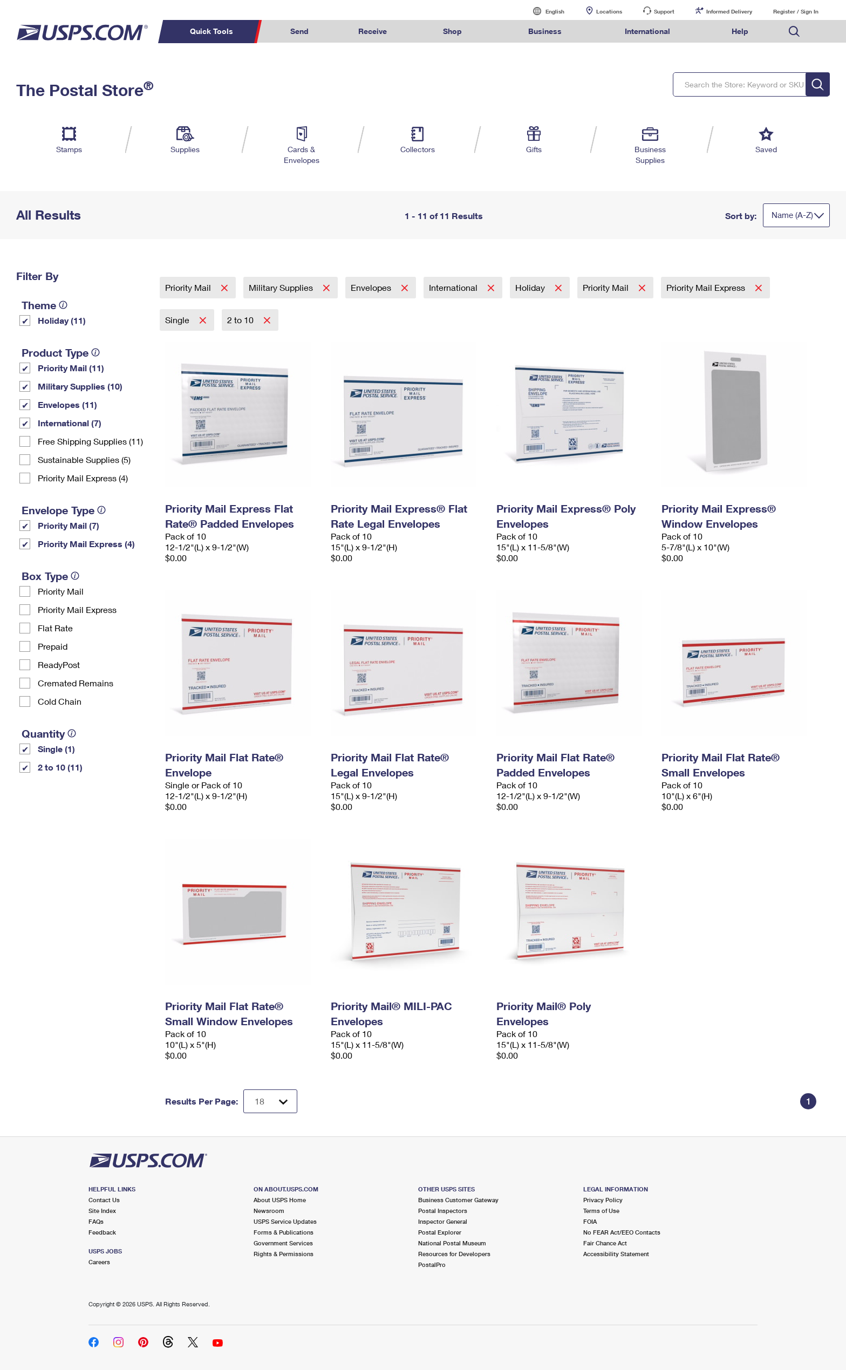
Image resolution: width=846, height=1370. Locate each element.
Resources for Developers (454, 1253)
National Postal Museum (452, 1242)
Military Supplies (282, 287)
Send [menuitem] (299, 31)
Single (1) (56, 749)
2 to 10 (241, 320)
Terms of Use (601, 1210)
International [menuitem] (647, 31)
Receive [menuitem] (372, 31)
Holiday (531, 287)
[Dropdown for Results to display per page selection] (270, 1101)
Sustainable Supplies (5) (84, 459)
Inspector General (442, 1221)
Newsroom (269, 1210)
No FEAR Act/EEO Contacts (621, 1232)
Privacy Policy (603, 1199)
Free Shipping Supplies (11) (90, 441)
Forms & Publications (283, 1232)
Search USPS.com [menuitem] (794, 31)
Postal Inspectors (442, 1210)
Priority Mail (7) (68, 525)
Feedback (102, 1232)
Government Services (283, 1242)
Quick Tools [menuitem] (211, 31)
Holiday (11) (62, 320)
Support (664, 11)
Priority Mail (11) (71, 368)
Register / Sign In (795, 11)
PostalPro (432, 1264)
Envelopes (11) (67, 404)
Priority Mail (61, 591)
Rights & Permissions (283, 1253)
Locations (609, 11)
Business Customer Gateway (458, 1199)
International (454, 287)
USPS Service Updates (285, 1221)
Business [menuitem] (545, 31)
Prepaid (52, 646)
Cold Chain (59, 701)
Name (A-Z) (792, 215)
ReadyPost (59, 664)
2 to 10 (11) (60, 767)
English (543, 11)
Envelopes (372, 287)
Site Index (102, 1210)
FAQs (96, 1221)
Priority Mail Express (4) (83, 478)
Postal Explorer (439, 1232)
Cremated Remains (75, 683)
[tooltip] (63, 305)
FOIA (590, 1221)
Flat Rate (55, 628)
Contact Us (104, 1199)
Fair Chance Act (605, 1242)
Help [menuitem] (740, 31)
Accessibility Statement (616, 1253)
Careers (99, 1261)
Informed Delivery (729, 11)
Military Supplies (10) (80, 386)
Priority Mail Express (77, 609)
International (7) (69, 423)
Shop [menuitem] (452, 31)
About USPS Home (280, 1199)
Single (178, 320)
